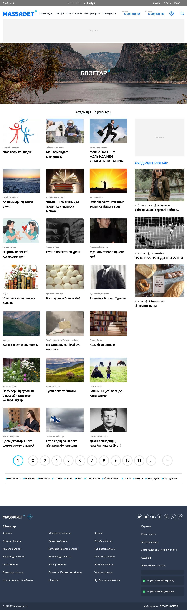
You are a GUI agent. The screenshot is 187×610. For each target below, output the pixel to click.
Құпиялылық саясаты (153, 565)
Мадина (6, 340)
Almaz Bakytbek (9, 386)
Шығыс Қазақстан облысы (18, 580)
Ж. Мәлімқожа (162, 205)
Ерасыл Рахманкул (54, 294)
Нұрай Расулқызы (10, 197)
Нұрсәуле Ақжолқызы (99, 294)
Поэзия (57, 479)
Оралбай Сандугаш (11, 147)
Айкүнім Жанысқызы (55, 197)
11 (139, 460)
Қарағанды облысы (14, 556)
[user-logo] (171, 13)
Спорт (69, 13)
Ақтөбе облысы (103, 541)
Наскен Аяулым (9, 247)
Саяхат (126, 479)
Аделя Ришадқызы (11, 436)
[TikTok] (139, 516)
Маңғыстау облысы (60, 533)
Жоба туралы (148, 534)
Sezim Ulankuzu (96, 197)
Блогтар (140, 253)
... (151, 460)
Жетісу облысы (57, 564)
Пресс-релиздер (149, 542)
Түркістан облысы (104, 548)
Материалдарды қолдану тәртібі (159, 549)
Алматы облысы (58, 541)
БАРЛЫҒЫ (29, 479)
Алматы (7, 533)
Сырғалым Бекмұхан (99, 247)
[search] (182, 13)
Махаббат (43, 479)
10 (127, 460)
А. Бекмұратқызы (154, 301)
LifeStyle (59, 13)
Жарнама (8, 3)
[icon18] (30, 517)
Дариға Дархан (96, 340)
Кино (78, 479)
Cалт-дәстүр (169, 479)
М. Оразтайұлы (156, 253)
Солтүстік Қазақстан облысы (65, 572)
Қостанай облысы (104, 556)
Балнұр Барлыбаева (98, 147)
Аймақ (78, 13)
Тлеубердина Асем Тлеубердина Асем (62, 340)
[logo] (20, 13)
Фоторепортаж (92, 13)
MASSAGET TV (13, 479)
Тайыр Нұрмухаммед (55, 147)
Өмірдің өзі (152, 479)
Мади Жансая (96, 386)
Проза (139, 301)
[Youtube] (146, 516)
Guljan (5, 294)
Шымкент (54, 580)
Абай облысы (10, 564)
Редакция (146, 557)
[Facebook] (159, 516)
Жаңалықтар (46, 13)
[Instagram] (166, 516)
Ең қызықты (102, 112)
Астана (98, 533)
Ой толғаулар (143, 205)
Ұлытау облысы (103, 572)
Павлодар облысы (13, 572)
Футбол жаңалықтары (107, 580)
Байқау (138, 479)
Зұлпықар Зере (52, 247)
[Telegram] (173, 516)
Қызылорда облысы (60, 556)
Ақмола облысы (12, 548)
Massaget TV (109, 13)
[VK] (152, 516)
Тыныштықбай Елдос (55, 436)
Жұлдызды (83, 112)
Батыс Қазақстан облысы (63, 548)
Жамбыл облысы (104, 564)
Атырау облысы (12, 541)
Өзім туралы (92, 479)
